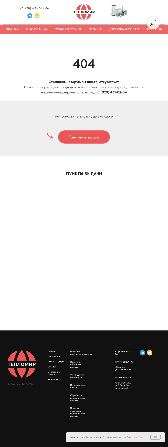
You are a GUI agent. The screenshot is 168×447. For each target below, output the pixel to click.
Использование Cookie (78, 386)
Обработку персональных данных (77, 398)
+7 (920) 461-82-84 (111, 92)
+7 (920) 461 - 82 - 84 (34, 8)
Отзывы (95, 29)
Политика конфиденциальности (81, 352)
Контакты (53, 379)
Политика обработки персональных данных (77, 412)
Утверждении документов (77, 376)
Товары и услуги (67, 29)
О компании (36, 29)
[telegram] (29, 15)
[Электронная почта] (37, 15)
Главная (12, 29)
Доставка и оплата (123, 29)
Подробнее (138, 437)
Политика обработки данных (76, 364)
